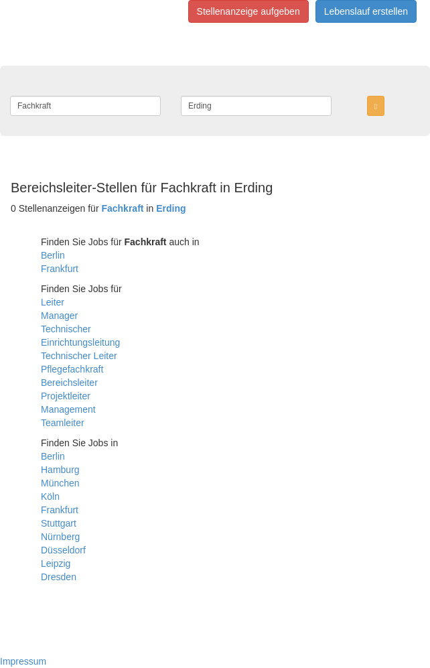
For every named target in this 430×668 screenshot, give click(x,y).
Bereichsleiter (69, 382)
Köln (50, 496)
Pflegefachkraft (72, 369)
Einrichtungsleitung (80, 342)
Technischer (66, 329)
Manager (59, 315)
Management (68, 409)
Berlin (53, 255)
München (60, 483)
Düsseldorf (63, 550)
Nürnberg (60, 536)
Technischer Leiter (79, 355)
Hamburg (60, 469)
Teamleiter (62, 422)
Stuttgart (58, 523)
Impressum (23, 661)
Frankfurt (59, 268)
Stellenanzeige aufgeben (248, 11)
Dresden (58, 577)
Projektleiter (65, 396)
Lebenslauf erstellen (366, 11)
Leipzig (55, 563)
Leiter (52, 302)
